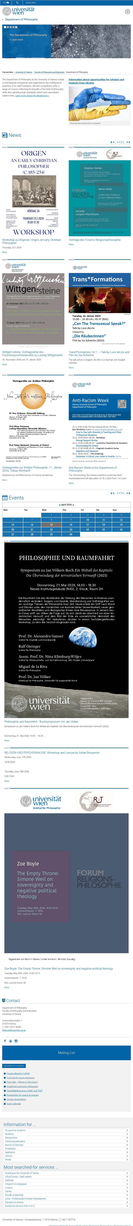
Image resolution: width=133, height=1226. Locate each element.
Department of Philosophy (21, 19)
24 (87, 529)
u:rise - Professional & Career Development (25, 1198)
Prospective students (15, 1130)
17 (87, 524)
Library (8, 1191)
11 (103, 519)
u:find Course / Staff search (18, 1176)
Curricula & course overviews (20, 1077)
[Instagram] (16, 1041)
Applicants (10, 1152)
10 (87, 519)
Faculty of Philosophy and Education (49, 72)
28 (32, 534)
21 (32, 529)
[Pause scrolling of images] (16, 27)
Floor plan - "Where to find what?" (22, 1082)
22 (51, 529)
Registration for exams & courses (23, 1095)
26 (121, 529)
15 (51, 524)
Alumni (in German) (14, 1145)
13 (12, 524)
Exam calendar (14, 1103)
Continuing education (15, 1141)
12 (121, 519)
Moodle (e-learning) (14, 1195)
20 (12, 529)
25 (103, 529)
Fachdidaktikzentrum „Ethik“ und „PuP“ (25, 1090)
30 (71, 534)
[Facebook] (5, 1041)
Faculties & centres (14, 1202)
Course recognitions (16, 1099)
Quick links (31, 2)
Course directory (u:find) (18, 1073)
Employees (10, 1148)
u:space (9, 1187)
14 (32, 524)
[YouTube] (10, 1041)
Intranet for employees (16, 1184)
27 (12, 534)
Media (8, 1159)
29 (51, 534)
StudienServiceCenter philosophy (22, 1086)
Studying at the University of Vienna (22, 1173)
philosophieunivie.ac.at (14, 1030)
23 (71, 529)
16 (71, 524)
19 (121, 524)
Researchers (11, 1137)
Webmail (9, 1180)
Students (9, 1134)
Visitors (8, 1156)
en (6, 2)
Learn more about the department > (32, 95)
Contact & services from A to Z (20, 1206)
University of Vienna (24, 72)
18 (103, 524)
